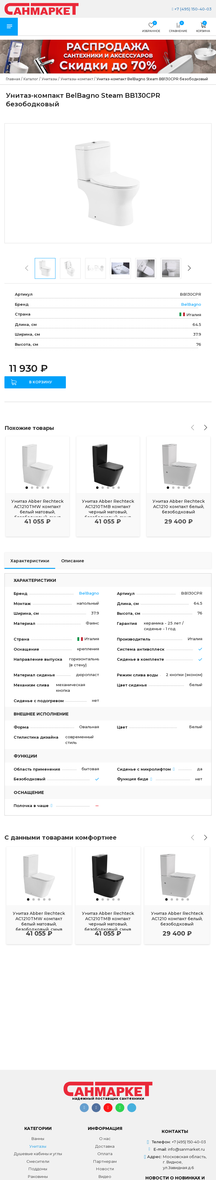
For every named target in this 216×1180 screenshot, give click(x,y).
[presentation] (27, 268)
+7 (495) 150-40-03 (192, 9)
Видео (105, 1176)
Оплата (104, 1153)
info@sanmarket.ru (186, 1149)
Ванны (37, 1138)
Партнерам (105, 1161)
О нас (105, 1138)
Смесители (37, 1161)
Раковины (38, 1176)
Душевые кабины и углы (38, 1153)
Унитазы (37, 1146)
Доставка (105, 1146)
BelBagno (191, 304)
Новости (105, 1168)
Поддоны (37, 1168)
